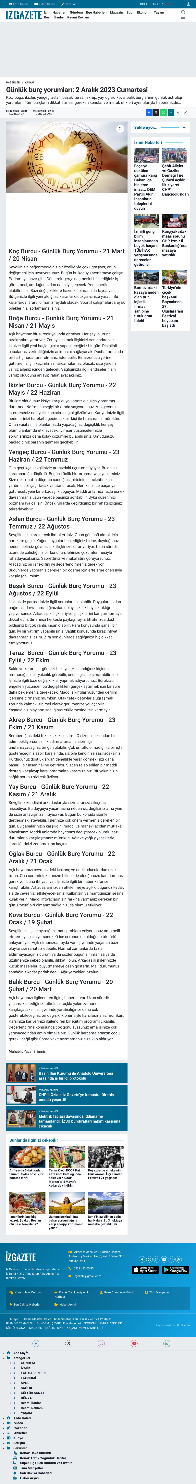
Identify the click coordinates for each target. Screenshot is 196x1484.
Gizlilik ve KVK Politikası (96, 1319)
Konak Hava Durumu (25, 1292)
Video (15, 1423)
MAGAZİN (35, 1328)
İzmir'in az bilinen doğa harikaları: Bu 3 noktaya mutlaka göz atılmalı (105, 1220)
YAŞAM (29, 82)
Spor (130, 12)
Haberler (13, 82)
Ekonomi (144, 12)
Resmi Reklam (78, 17)
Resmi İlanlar (54, 17)
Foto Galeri (18, 4)
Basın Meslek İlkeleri (38, 1319)
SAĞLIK (50, 1328)
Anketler (17, 1433)
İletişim (16, 1443)
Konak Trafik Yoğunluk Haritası (72, 1294)
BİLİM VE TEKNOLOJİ (20, 1323)
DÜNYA (22, 1398)
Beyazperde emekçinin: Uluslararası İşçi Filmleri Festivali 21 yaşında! (105, 1174)
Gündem (76, 12)
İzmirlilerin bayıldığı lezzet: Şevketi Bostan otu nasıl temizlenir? (25, 1220)
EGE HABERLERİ (29, 1373)
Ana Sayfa (18, 1353)
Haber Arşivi (65, 1304)
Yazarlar (68, 4)
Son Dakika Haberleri (25, 1304)
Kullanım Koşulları (66, 1319)
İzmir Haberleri (55, 12)
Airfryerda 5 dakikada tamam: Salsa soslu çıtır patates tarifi (26, 1174)
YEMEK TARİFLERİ (91, 1328)
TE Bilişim (183, 1325)
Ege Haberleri (96, 12)
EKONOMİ (89, 1323)
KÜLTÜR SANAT (16, 1328)
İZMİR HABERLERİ (111, 1323)
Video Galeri (44, 4)
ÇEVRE (56, 1323)
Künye (12, 1319)
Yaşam (159, 12)
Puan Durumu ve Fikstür (118, 1292)
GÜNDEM (43, 1323)
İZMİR (21, 1368)
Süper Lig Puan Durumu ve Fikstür (42, 1463)
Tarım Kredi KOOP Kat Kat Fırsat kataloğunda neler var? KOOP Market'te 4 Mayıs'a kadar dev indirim (65, 1178)
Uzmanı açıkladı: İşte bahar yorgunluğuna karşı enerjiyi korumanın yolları (66, 1222)
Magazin (116, 12)
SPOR (60, 1328)
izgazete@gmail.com (87, 1276)
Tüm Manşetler (157, 1292)
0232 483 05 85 (83, 1268)
